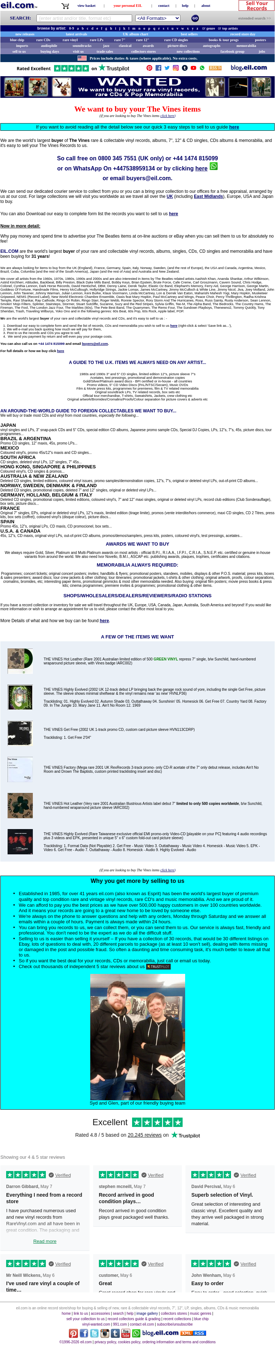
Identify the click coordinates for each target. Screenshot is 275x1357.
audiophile (49, 46)
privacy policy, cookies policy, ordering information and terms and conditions (155, 1342)
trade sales (105, 51)
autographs (211, 46)
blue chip (17, 40)
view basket (87, 6)
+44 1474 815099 (195, 158)
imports (22, 46)
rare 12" (142, 40)
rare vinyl (70, 40)
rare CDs (43, 40)
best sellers (189, 34)
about (205, 6)
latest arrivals (76, 34)
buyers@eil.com (148, 178)
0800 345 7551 (117, 158)
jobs (262, 51)
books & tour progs (224, 40)
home (66, 1313)
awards (148, 46)
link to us (81, 1313)
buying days (49, 51)
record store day (243, 34)
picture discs (177, 46)
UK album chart (135, 34)
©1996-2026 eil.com (75, 1342)
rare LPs (96, 40)
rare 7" (119, 40)
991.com (120, 1324)
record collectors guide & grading (134, 1319)
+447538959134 (134, 168)
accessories (100, 1313)
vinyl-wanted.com (96, 1324)
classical (125, 46)
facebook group (232, 51)
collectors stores (143, 51)
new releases (25, 34)
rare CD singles (176, 40)
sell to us (19, 51)
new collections (188, 51)
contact (163, 6)
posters (260, 40)
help (185, 6)
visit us (78, 51)
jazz (106, 46)
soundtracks (82, 46)
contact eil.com (142, 1324)
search (118, 1313)
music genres (200, 1313)
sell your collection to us (85, 1319)
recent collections (177, 1319)
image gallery (147, 1313)
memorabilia (246, 46)
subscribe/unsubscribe (175, 1324)
